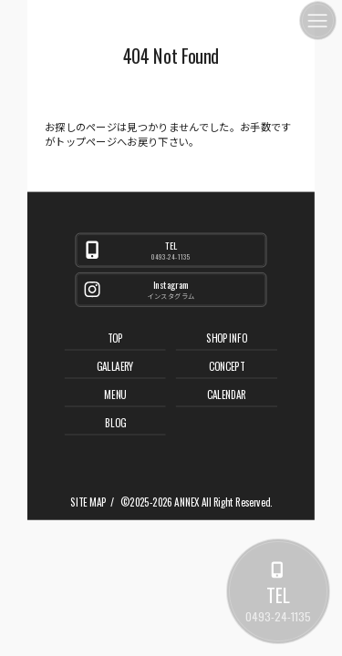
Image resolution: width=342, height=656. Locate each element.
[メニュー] (318, 20)
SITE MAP (88, 502)
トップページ (86, 141)
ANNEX (186, 502)
